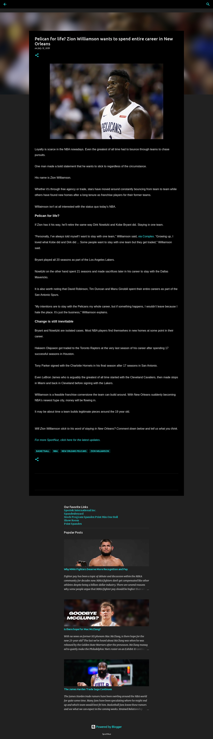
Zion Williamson (100, 451)
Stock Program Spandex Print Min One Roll (91, 517)
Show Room (71, 520)
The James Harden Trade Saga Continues (88, 689)
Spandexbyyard (73, 513)
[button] (37, 55)
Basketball (42, 451)
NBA (55, 451)
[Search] (15, 4)
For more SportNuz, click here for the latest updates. (67, 439)
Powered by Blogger (106, 726)
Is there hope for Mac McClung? (82, 629)
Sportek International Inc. (80, 510)
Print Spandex (73, 523)
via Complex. (146, 236)
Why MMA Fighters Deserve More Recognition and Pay (96, 569)
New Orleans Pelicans (74, 451)
